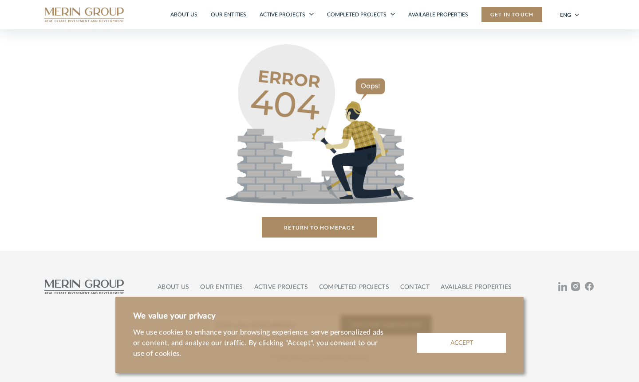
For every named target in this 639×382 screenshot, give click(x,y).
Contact (415, 287)
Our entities (228, 14)
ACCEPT (461, 343)
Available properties (438, 14)
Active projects (283, 14)
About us (183, 14)
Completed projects (357, 14)
